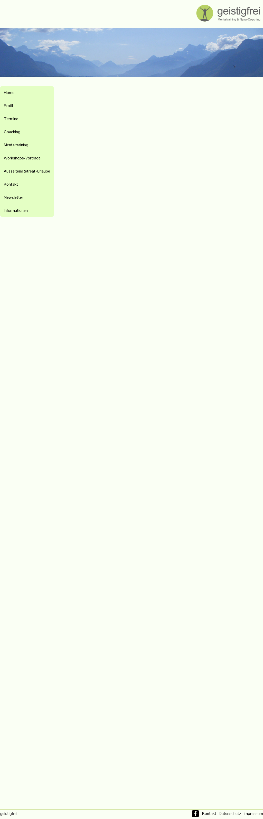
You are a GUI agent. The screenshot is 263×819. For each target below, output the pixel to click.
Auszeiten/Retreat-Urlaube (27, 171)
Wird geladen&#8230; (162, 444)
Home (9, 92)
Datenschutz (230, 813)
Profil (8, 105)
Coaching (12, 132)
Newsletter (13, 197)
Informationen (16, 210)
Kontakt (11, 184)
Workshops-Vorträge (22, 158)
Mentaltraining (16, 145)
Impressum (253, 813)
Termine (11, 118)
